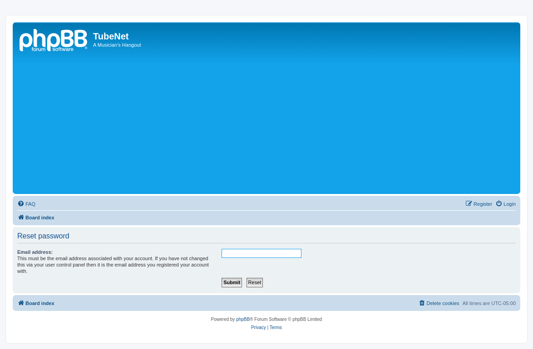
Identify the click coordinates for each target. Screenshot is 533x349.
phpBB (243, 319)
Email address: (35, 252)
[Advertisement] (274, 123)
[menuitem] (26, 204)
